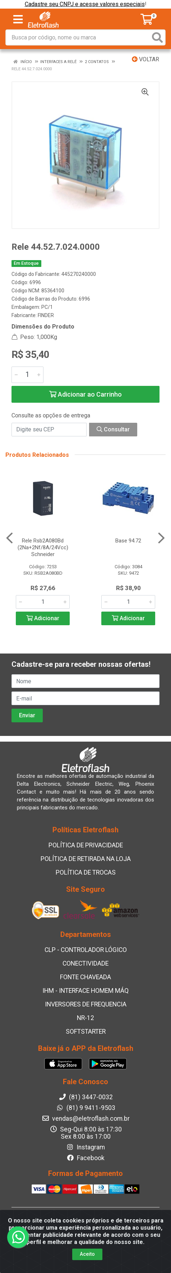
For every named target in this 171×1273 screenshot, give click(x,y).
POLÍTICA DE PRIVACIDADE (85, 845)
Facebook (85, 1158)
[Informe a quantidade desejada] (27, 375)
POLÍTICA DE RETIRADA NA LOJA (86, 858)
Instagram (85, 1147)
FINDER (46, 315)
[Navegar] (9, 538)
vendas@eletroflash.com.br (86, 1118)
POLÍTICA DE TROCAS (86, 872)
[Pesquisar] (157, 37)
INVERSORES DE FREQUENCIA (85, 1004)
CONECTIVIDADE (85, 963)
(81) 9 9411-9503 (85, 1107)
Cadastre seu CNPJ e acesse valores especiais (85, 4)
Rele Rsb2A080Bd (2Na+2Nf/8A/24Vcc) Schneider (43, 547)
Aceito (87, 1254)
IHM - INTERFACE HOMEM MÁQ (85, 990)
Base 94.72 (128, 540)
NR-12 (85, 1017)
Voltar (145, 59)
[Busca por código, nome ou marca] (78, 37)
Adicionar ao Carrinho (85, 394)
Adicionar (42, 618)
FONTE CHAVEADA (85, 977)
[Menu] (17, 19)
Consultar (113, 429)
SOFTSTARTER (86, 1031)
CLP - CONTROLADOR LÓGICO (86, 949)
